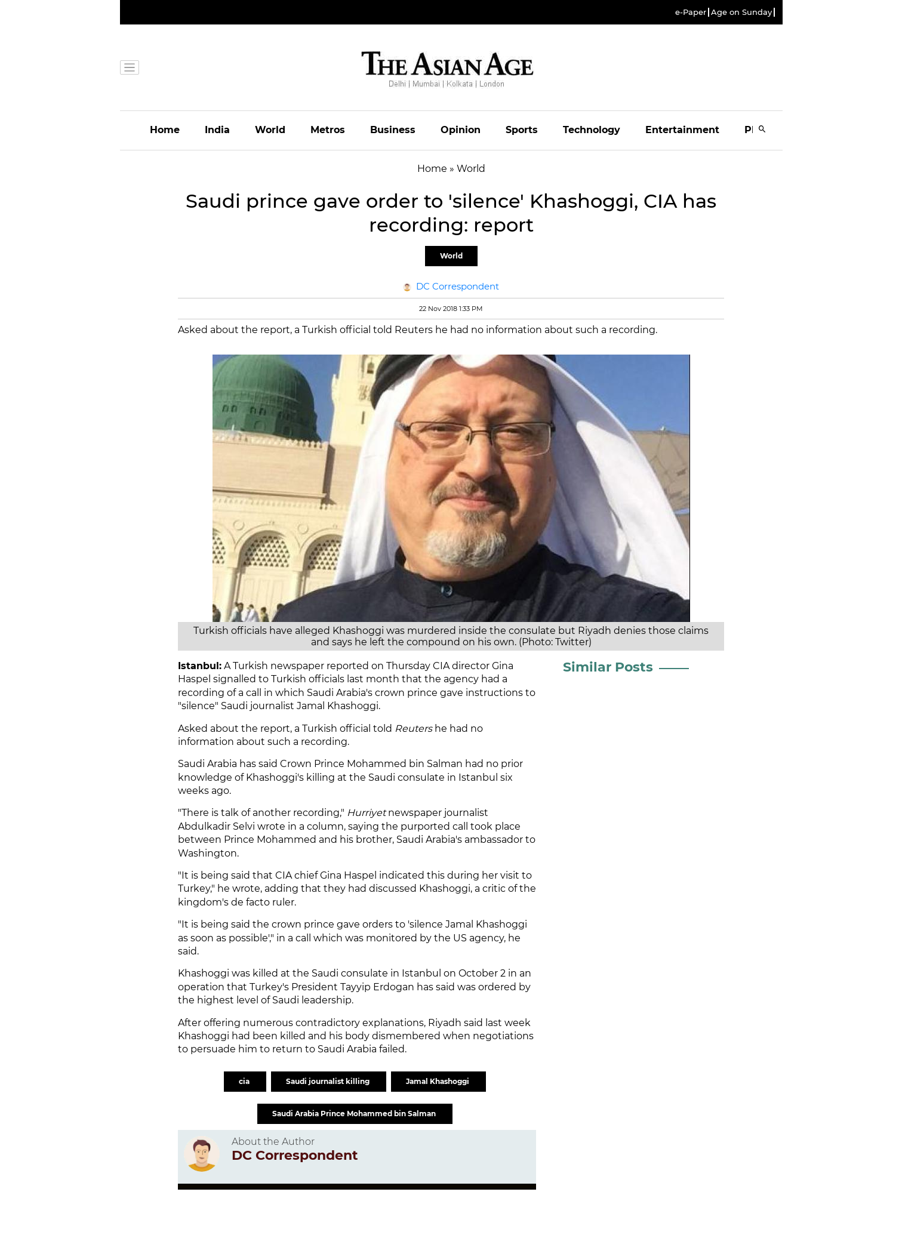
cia (245, 1081)
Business (392, 129)
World (270, 129)
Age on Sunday (741, 12)
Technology (591, 129)
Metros (327, 129)
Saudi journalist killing (328, 1081)
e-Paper (690, 12)
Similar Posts (608, 667)
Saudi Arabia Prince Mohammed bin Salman (355, 1113)
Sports (522, 129)
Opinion (461, 129)
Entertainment (682, 129)
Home (165, 129)
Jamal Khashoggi (438, 1081)
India (217, 129)
